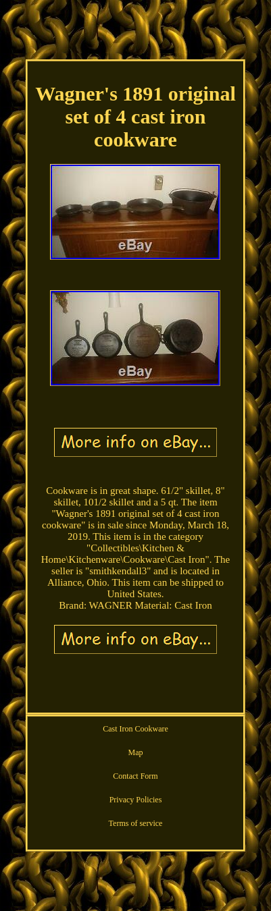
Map (135, 752)
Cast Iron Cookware (135, 729)
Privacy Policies (135, 799)
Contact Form (135, 776)
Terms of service (136, 823)
